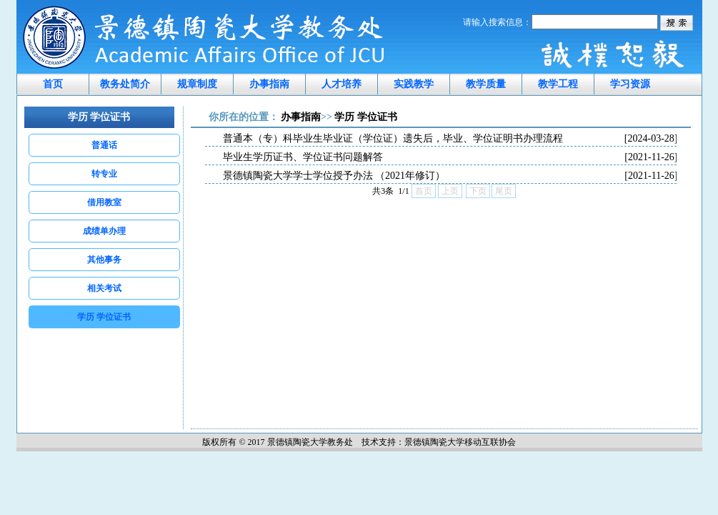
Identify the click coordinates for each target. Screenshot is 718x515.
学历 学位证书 (104, 317)
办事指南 (269, 84)
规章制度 (197, 84)
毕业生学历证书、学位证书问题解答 (450, 157)
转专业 (104, 174)
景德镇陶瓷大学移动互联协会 (460, 442)
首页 (53, 84)
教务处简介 (125, 84)
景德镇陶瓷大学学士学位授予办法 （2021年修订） (450, 176)
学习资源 (630, 84)
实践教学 (414, 84)
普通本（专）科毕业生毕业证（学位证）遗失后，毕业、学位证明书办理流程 (450, 138)
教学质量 (486, 84)
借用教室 (104, 202)
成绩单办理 (104, 231)
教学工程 (558, 84)
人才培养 (341, 84)
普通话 (104, 145)
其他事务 (104, 260)
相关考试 (104, 288)
